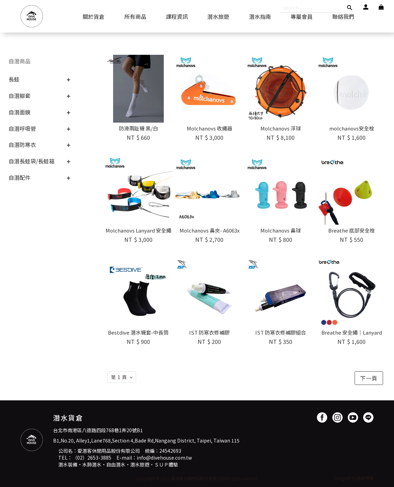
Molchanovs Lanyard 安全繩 (138, 230)
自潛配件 (19, 177)
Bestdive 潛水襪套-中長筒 (138, 332)
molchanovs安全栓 (351, 128)
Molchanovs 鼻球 (280, 230)
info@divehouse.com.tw (164, 457)
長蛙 (14, 79)
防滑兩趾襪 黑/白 (138, 128)
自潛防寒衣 (22, 144)
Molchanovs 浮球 (280, 128)
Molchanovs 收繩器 (209, 128)
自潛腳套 (19, 95)
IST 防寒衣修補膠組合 (280, 332)
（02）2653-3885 (91, 457)
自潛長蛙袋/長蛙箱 (31, 161)
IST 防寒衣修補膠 (209, 332)
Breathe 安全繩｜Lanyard (351, 332)
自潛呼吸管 (22, 128)
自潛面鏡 (19, 112)
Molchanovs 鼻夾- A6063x (209, 230)
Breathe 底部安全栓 (351, 230)
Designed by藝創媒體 (353, 478)
